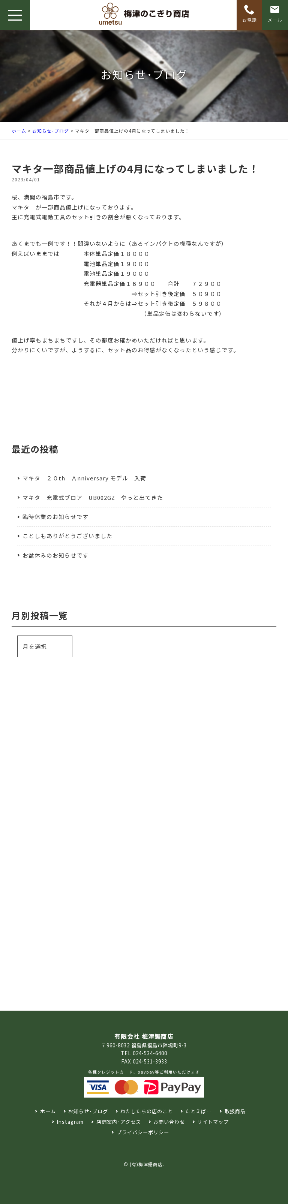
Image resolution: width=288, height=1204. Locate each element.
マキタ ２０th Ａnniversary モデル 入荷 (84, 478)
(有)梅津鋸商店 (146, 1164)
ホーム (19, 130)
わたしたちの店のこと (146, 1111)
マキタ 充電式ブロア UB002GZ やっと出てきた (92, 497)
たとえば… (198, 1111)
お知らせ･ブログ (50, 130)
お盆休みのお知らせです (55, 555)
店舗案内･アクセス (118, 1121)
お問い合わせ (169, 1121)
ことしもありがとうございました (67, 536)
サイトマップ (213, 1121)
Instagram (70, 1121)
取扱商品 (235, 1111)
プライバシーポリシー (143, 1132)
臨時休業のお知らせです (55, 516)
